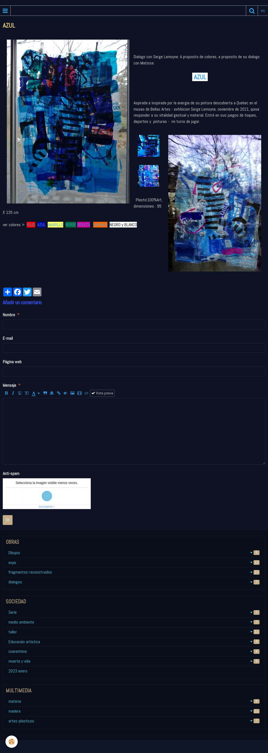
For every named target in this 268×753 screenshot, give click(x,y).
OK (7, 520)
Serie (134, 612)
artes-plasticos (134, 721)
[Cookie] (11, 742)
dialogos (134, 582)
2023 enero (17, 671)
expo (134, 562)
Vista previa (102, 393)
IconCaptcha (46, 506)
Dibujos (134, 553)
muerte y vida (134, 661)
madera (134, 711)
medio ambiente (134, 622)
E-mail (8, 338)
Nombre (9, 315)
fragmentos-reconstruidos (134, 572)
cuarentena (134, 651)
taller (134, 632)
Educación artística (134, 642)
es (263, 10)
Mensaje (9, 385)
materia (134, 701)
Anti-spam (11, 473)
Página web (12, 362)
